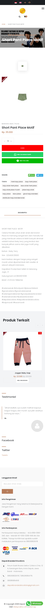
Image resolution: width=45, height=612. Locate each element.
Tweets (5, 455)
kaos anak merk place (29, 186)
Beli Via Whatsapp (22, 154)
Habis (22, 148)
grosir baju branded (30, 194)
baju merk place (31, 182)
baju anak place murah (11, 190)
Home (3, 24)
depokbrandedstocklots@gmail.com (23, 585)
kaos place (17, 194)
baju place (7, 194)
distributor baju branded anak (13, 198)
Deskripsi (22, 213)
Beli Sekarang (22, 380)
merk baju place (17, 182)
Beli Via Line (23, 161)
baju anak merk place (10, 186)
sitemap (32, 607)
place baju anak (28, 190)
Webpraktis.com (20, 607)
